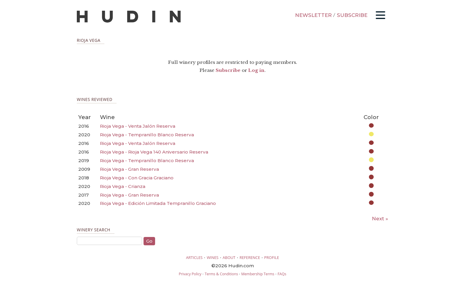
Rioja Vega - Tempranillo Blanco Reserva (147, 134)
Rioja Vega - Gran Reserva (129, 169)
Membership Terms (257, 273)
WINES (213, 257)
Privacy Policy (190, 273)
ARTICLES (194, 257)
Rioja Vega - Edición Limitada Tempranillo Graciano (158, 203)
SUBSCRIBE (352, 15)
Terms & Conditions (221, 273)
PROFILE (271, 257)
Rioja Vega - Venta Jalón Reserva (137, 126)
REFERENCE (250, 257)
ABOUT (229, 257)
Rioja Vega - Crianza (122, 186)
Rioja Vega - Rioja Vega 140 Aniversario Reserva (154, 152)
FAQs (282, 273)
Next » (380, 219)
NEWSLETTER (313, 15)
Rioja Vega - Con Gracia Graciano (136, 178)
